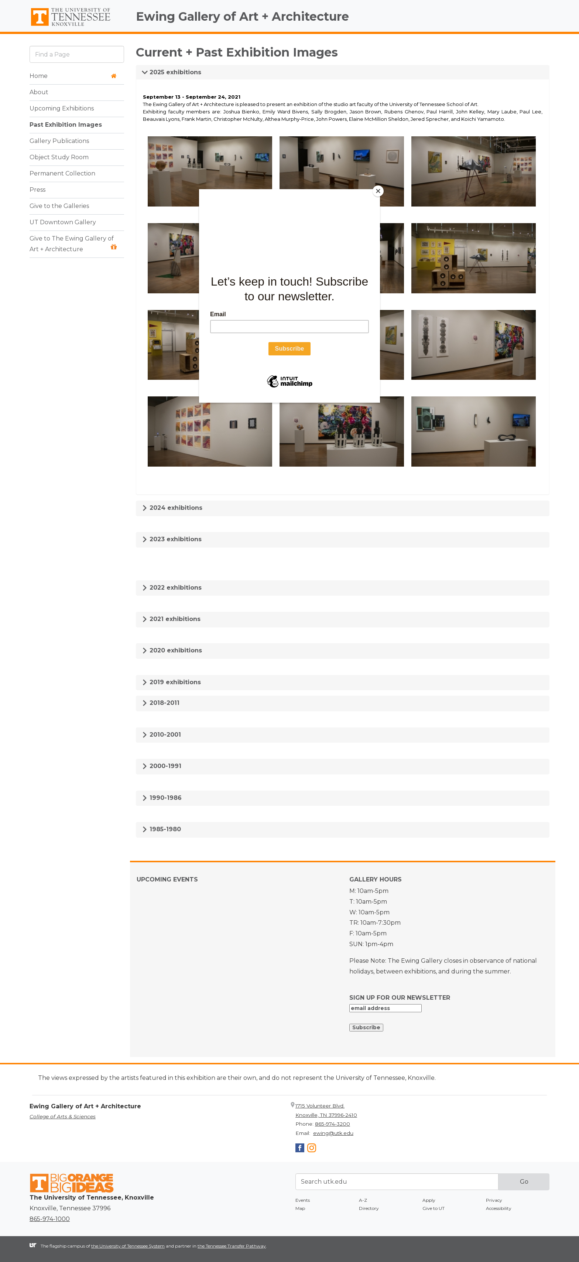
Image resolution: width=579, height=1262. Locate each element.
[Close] (378, 191)
